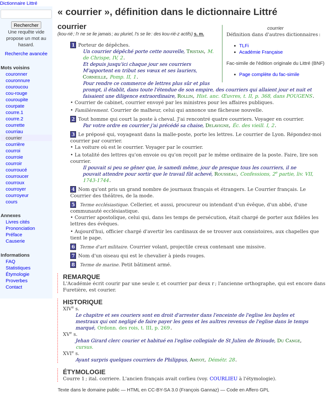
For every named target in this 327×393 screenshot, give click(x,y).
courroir (14, 163)
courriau (14, 131)
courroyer (16, 189)
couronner (16, 74)
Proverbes (16, 280)
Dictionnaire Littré (18, 3)
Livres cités (18, 221)
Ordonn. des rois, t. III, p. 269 (133, 328)
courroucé (16, 169)
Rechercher (26, 25)
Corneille (94, 77)
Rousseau (225, 174)
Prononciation (20, 228)
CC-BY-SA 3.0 (163, 389)
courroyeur (17, 195)
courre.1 (14, 112)
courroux (15, 182)
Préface (14, 234)
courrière (15, 144)
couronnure (18, 80)
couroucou (17, 86)
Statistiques (18, 267)
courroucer (17, 176)
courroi (13, 150)
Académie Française (261, 52)
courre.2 (14, 118)
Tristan (195, 51)
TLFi (244, 45)
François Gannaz (199, 389)
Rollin (185, 96)
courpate (15, 106)
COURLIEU (224, 379)
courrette (15, 125)
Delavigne (217, 125)
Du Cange (288, 341)
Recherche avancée (26, 53)
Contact (14, 287)
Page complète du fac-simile (269, 74)
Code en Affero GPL (247, 389)
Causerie (15, 241)
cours (12, 201)
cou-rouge (16, 93)
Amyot (197, 360)
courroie (14, 157)
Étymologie (17, 274)
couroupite (17, 99)
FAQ (10, 261)
